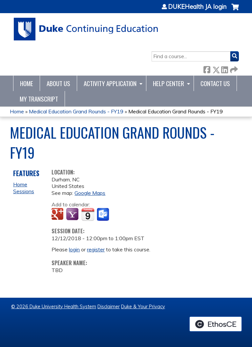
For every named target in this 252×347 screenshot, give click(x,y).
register (96, 249)
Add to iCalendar (87, 214)
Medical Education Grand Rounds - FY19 (76, 111)
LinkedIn (224, 68)
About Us (58, 83)
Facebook (206, 68)
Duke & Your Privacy (143, 307)
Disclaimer (108, 307)
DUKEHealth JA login (197, 7)
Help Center (168, 83)
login (74, 249)
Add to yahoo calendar (73, 214)
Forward (233, 68)
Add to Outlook (103, 214)
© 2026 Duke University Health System (53, 307)
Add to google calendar (58, 214)
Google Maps (89, 193)
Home (26, 83)
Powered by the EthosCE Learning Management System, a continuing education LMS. (215, 324)
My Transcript (39, 99)
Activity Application (110, 83)
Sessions (23, 191)
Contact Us (215, 83)
